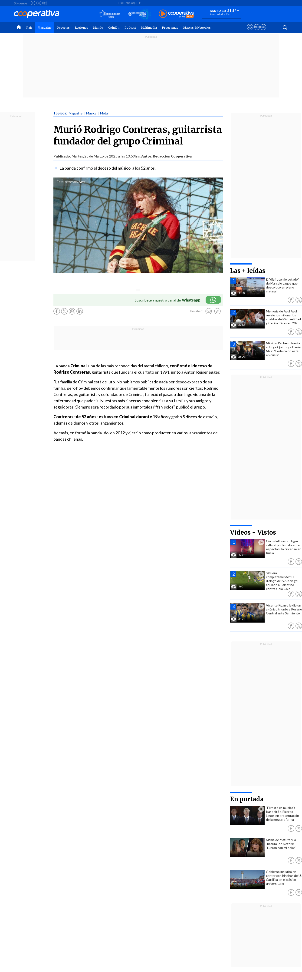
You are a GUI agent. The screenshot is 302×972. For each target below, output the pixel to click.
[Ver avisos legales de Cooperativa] (250, 31)
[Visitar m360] (256, 31)
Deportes (63, 27)
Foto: (60, 182)
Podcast (130, 27)
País (29, 27)
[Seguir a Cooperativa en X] (38, 3)
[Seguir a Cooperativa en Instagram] (44, 3)
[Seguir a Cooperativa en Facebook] (33, 3)
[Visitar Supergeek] (263, 31)
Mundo (98, 27)
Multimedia (149, 27)
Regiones (81, 27)
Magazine (45, 27)
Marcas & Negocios (197, 27)
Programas (170, 27)
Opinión (113, 27)
